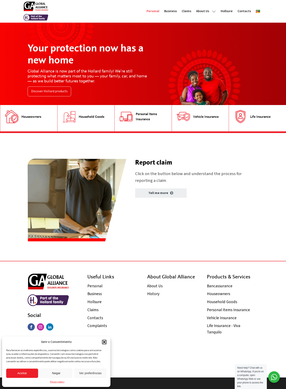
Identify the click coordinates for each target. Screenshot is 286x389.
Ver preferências (90, 373)
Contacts (244, 11)
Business (170, 11)
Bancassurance (219, 286)
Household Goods (222, 302)
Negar (56, 373)
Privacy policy (57, 382)
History (153, 294)
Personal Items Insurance (228, 310)
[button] (104, 342)
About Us (206, 11)
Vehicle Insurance (222, 318)
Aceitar (22, 373)
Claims (186, 11)
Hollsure (227, 11)
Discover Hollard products (49, 91)
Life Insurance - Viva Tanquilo (223, 329)
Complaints (97, 326)
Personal (153, 11)
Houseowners (218, 294)
